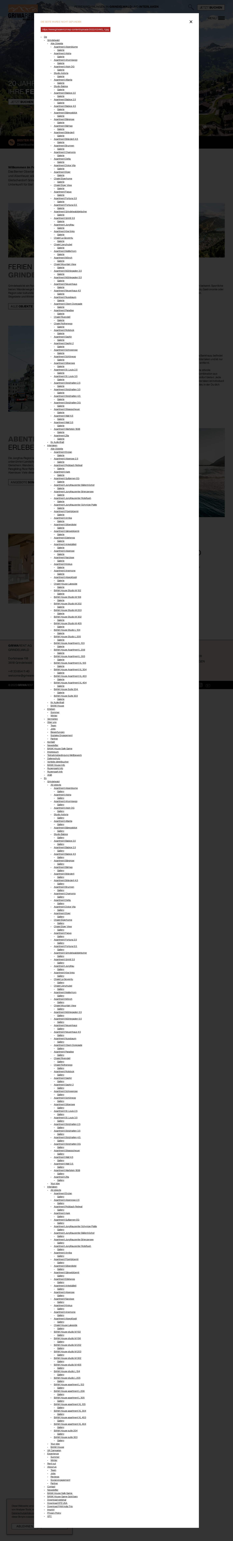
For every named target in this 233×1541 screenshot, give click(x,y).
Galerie (60, 50)
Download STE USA (57, 1503)
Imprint (50, 1509)
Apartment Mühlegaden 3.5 (68, 270)
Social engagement (60, 1480)
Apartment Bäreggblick (65, 112)
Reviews (55, 1476)
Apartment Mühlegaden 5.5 (68, 277)
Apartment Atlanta (63, 79)
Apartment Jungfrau (64, 224)
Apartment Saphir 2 (64, 343)
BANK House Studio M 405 (68, 623)
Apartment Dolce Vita (64, 165)
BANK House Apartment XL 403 (70, 676)
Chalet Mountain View (65, 264)
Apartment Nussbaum (65, 297)
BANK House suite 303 (65, 1437)
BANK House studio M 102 (67, 1331)
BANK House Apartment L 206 (69, 649)
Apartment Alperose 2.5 (66, 458)
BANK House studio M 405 (67, 1364)
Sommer (55, 712)
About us (52, 1467)
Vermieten (52, 719)
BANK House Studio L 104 (67, 630)
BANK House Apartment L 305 (69, 656)
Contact (51, 1486)
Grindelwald (53, 40)
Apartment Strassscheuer (67, 409)
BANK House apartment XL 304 (70, 1411)
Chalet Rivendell (62, 317)
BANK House (57, 705)
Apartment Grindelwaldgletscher (70, 211)
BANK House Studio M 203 (68, 610)
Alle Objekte (57, 43)
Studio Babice (61, 86)
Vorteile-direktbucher (58, 761)
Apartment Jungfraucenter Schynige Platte (75, 504)
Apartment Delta (62, 158)
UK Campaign (54, 1450)
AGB (49, 775)
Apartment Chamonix (65, 152)
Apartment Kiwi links (64, 231)
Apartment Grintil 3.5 (64, 218)
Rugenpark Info (55, 771)
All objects (56, 784)
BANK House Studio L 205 (67, 636)
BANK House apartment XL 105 (70, 1404)
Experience (53, 1453)
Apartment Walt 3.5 (63, 422)
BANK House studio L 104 (67, 1371)
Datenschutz (53, 758)
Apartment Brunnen (64, 145)
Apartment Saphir (63, 336)
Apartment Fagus (63, 191)
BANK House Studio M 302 (68, 616)
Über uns (52, 722)
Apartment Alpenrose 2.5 (66, 1200)
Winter (54, 715)
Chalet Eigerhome (63, 178)
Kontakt (51, 742)
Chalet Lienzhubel (63, 244)
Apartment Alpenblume (66, 46)
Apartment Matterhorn (65, 251)
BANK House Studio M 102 (67, 590)
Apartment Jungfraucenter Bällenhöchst (74, 485)
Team (53, 725)
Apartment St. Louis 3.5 (65, 376)
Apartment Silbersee (64, 363)
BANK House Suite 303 (66, 696)
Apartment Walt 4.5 (63, 415)
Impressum (53, 752)
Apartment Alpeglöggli (65, 577)
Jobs (53, 728)
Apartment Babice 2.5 (65, 99)
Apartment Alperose (64, 551)
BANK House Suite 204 (66, 689)
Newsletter (52, 745)
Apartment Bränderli (64, 132)
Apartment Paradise (64, 310)
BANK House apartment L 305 (69, 1397)
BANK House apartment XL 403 (70, 1417)
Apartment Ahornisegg (65, 60)
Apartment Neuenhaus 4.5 (67, 290)
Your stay (55, 1183)
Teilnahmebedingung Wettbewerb (64, 755)
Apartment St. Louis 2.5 (65, 369)
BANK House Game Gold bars (62, 1496)
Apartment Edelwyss (64, 537)
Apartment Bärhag (63, 126)
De (45, 37)
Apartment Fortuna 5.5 (65, 205)
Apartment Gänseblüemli (66, 531)
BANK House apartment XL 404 (70, 1424)
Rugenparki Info (55, 768)
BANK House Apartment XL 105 (70, 663)
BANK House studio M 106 (67, 1338)
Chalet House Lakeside (65, 583)
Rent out (51, 1463)
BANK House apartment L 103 (69, 1384)
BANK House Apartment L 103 (69, 643)
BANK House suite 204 (65, 1430)
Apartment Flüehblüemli (66, 511)
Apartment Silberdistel (65, 524)
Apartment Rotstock (64, 330)
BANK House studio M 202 (67, 1345)
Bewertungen (58, 732)
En (45, 778)
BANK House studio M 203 (67, 1351)
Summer (55, 1457)
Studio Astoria (61, 73)
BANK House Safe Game (59, 748)
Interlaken (52, 445)
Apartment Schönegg (65, 356)
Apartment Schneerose (66, 350)
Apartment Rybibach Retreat (68, 465)
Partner (54, 738)
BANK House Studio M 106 (67, 597)
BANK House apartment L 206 (69, 1391)
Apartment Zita (61, 435)
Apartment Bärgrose (64, 119)
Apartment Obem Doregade (68, 303)
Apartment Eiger (62, 172)
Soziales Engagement (62, 735)
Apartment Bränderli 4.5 (66, 139)
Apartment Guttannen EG (66, 478)
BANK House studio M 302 (67, 1358)
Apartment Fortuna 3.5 (65, 198)
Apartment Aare (62, 471)
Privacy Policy (54, 1513)
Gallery (60, 791)
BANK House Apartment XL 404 (70, 682)
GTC (49, 1516)
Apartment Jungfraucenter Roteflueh (72, 498)
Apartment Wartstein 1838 (67, 429)
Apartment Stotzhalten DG (67, 402)
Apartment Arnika (63, 518)
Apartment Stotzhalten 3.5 (67, 389)
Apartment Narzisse (64, 557)
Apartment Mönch (63, 257)
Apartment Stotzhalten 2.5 (67, 383)
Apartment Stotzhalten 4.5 (67, 396)
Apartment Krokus (63, 564)
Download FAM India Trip (60, 1506)
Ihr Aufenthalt (57, 442)
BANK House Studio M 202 (68, 603)
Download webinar (56, 1499)
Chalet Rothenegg (63, 323)
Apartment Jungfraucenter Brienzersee (74, 491)
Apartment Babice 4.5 (65, 106)
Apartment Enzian (63, 452)
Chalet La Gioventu (63, 238)
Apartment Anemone (64, 570)
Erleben (51, 709)
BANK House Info (56, 765)
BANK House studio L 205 (67, 1378)
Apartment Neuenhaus (65, 284)
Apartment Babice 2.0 (65, 93)
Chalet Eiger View (63, 185)
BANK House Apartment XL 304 (70, 669)
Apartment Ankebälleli (65, 544)
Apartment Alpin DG (64, 66)
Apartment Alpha (62, 53)
